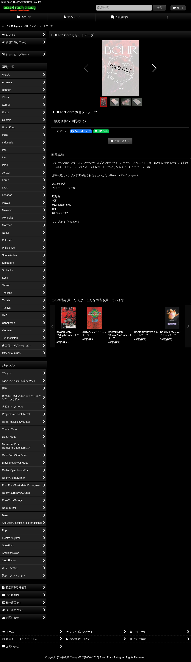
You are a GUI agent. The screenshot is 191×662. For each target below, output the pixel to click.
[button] (167, 17)
